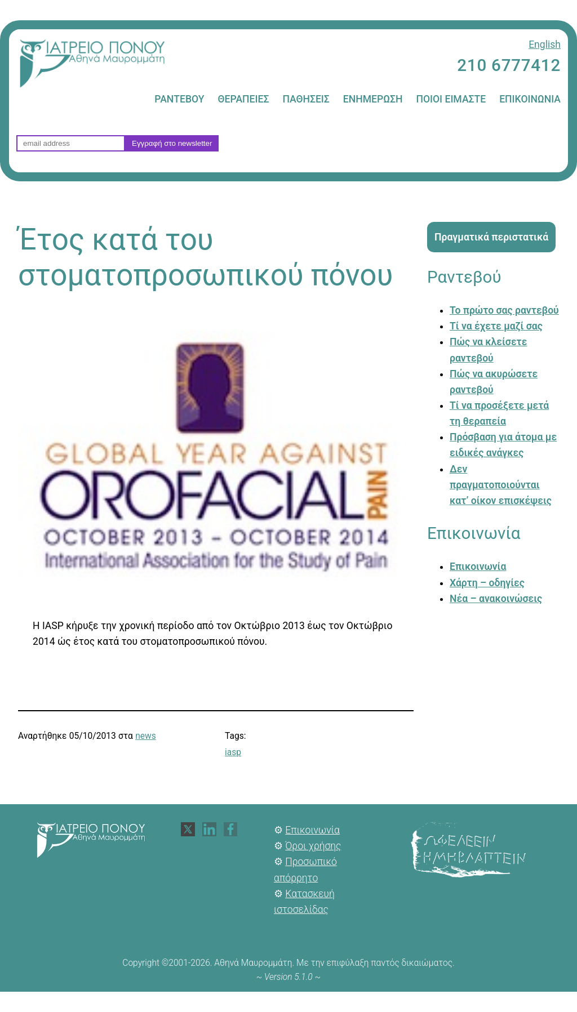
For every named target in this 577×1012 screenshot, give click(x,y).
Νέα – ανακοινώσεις (496, 598)
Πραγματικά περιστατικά (491, 237)
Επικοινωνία (478, 566)
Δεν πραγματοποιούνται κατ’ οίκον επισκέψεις (501, 484)
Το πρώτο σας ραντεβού (504, 310)
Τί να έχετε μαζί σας (496, 326)
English (545, 44)
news (145, 736)
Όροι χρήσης (313, 845)
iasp (233, 752)
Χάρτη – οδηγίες (487, 583)
